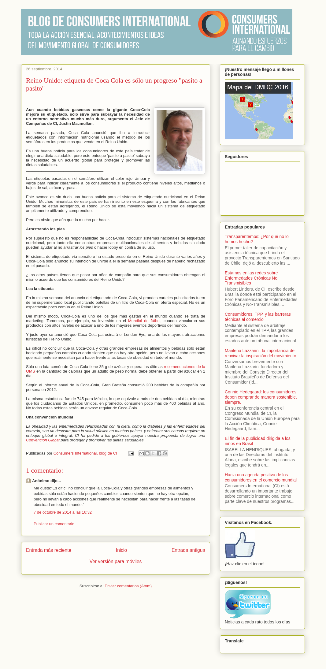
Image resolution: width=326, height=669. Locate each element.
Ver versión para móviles (116, 561)
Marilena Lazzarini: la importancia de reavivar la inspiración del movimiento (260, 353)
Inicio (121, 550)
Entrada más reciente (48, 550)
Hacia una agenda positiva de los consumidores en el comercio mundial (261, 477)
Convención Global (43, 440)
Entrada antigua (188, 550)
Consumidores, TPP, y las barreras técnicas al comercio (258, 317)
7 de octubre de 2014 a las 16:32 (63, 512)
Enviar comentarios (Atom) (128, 586)
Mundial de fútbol (144, 320)
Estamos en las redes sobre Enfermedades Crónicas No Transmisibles (251, 278)
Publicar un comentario (54, 524)
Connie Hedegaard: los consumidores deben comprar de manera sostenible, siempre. (261, 397)
